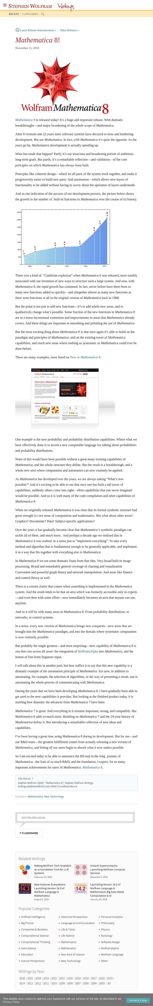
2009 (62, 983)
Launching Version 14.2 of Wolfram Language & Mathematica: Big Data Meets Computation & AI (107, 890)
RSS (97, 998)
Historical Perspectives (74, 917)
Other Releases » (69, 30)
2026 (22, 978)
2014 (22, 983)
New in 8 (85, 357)
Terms (89, 998)
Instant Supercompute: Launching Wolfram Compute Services (107, 869)
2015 (110, 978)
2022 (54, 978)
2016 (102, 978)
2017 (94, 978)
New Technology (54, 796)
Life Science (68, 935)
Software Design (110, 942)
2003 (102, 983)
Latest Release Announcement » (38, 30)
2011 (46, 983)
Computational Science (35, 935)
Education (27, 954)
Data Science (28, 948)
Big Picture (27, 923)
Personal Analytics (112, 917)
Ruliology (106, 935)
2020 (70, 978)
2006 (86, 983)
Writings (66, 7)
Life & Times (68, 929)
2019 (78, 978)
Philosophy (108, 923)
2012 (38, 983)
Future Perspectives (33, 961)
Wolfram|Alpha (88, 651)
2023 (46, 978)
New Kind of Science (72, 954)
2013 (30, 983)
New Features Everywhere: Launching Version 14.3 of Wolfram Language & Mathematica (50, 890)
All (109, 983)
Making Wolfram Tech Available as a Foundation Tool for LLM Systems (52, 869)
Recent (14, 13)
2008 (70, 983)
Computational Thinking (35, 942)
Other (104, 961)
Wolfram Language (112, 954)
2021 (62, 978)
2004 (94, 983)
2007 (78, 983)
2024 (38, 978)
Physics (105, 929)
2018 (86, 978)
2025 (30, 978)
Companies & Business (34, 929)
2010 (54, 983)
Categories (30, 13)
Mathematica (35, 796)
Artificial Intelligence (33, 917)
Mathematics (68, 948)
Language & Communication (78, 923)
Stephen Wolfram (30, 6)
